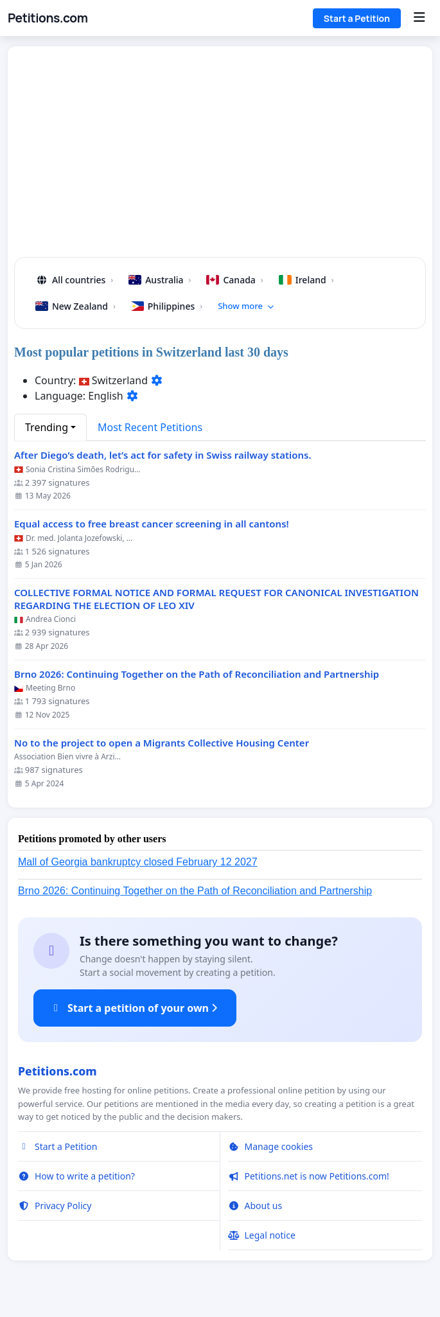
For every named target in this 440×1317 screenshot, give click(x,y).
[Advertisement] (220, 157)
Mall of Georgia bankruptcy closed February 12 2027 (138, 861)
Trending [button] (46, 427)
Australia (159, 280)
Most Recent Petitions (150, 427)
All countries (74, 280)
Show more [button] (246, 306)
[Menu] (419, 18)
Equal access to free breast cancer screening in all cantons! (151, 524)
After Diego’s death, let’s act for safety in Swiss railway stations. (163, 455)
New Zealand (75, 306)
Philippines (166, 306)
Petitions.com (47, 18)
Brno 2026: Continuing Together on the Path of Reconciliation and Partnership (196, 674)
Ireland (306, 280)
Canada (234, 280)
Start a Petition (357, 18)
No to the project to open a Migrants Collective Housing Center (161, 743)
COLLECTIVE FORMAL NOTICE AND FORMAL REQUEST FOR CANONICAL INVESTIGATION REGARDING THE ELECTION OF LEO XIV (216, 599)
